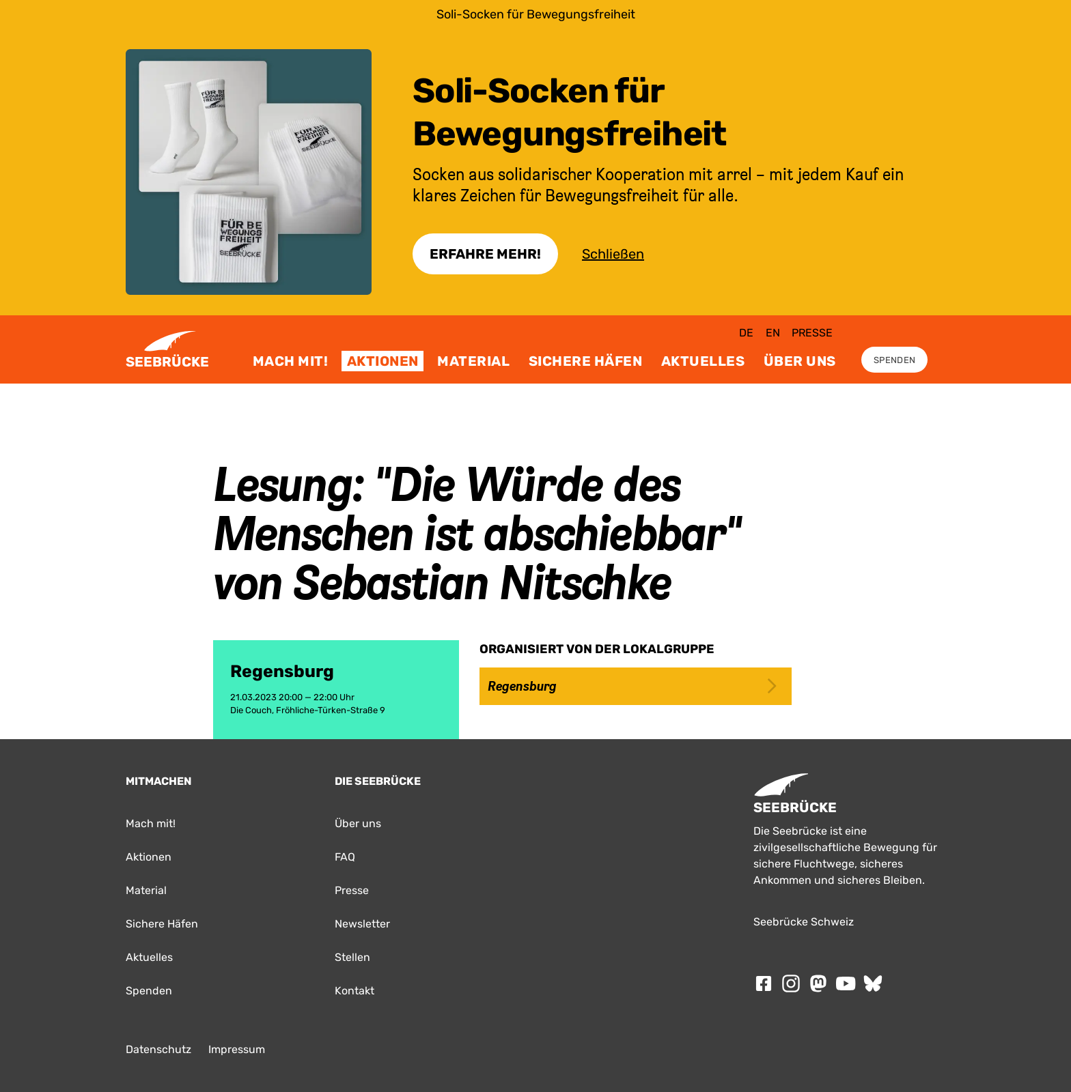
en (773, 332)
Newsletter (362, 923)
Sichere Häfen (586, 361)
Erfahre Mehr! (485, 254)
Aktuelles (703, 361)
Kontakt (354, 990)
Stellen (352, 957)
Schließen (613, 254)
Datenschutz (158, 1049)
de (746, 332)
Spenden (894, 360)
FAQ (345, 856)
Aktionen (383, 361)
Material (473, 361)
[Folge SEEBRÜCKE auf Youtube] (845, 983)
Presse (812, 332)
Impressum (236, 1049)
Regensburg (632, 686)
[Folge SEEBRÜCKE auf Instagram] (791, 983)
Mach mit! (291, 361)
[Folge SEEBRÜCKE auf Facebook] (763, 983)
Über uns (800, 361)
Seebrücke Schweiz (803, 921)
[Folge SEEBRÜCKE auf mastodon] (818, 983)
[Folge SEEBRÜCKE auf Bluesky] (873, 983)
